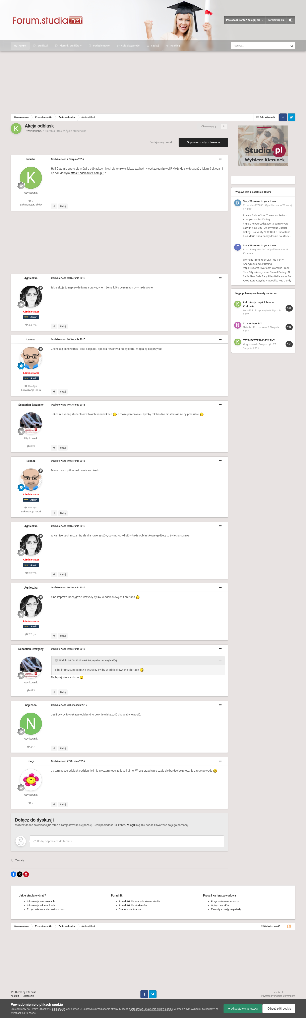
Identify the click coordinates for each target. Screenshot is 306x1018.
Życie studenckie (75, 131)
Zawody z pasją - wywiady (226, 909)
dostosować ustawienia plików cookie (151, 1008)
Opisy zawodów (220, 905)
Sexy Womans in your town (259, 201)
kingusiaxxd (250, 344)
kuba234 (248, 310)
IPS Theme (16, 992)
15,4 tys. (30, 386)
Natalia (247, 327)
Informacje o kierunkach (41, 905)
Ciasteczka (28, 996)
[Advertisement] (153, 81)
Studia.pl (42, 45)
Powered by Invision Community (278, 996)
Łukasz (31, 339)
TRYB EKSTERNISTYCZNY (259, 340)
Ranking (175, 45)
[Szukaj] (250, 45)
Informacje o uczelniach (41, 901)
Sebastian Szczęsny (31, 404)
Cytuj (63, 206)
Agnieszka (31, 278)
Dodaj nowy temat (160, 142)
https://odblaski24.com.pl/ (87, 173)
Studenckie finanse (130, 909)
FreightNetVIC (258, 249)
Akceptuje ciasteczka (243, 1008)
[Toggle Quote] (57, 660)
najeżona (31, 705)
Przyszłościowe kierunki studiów (45, 909)
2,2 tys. (31, 324)
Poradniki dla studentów (133, 905)
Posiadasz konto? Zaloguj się (244, 20)
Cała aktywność (129, 45)
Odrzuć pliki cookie (279, 1008)
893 (31, 446)
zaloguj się (133, 825)
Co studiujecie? (252, 323)
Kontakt (15, 996)
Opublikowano (67, 159)
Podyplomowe (101, 45)
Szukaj (154, 45)
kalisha (36, 131)
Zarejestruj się (276, 19)
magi (31, 761)
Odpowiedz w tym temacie (203, 142)
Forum (22, 45)
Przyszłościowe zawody (225, 901)
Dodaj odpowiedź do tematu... (54, 841)
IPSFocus (31, 992)
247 (31, 746)
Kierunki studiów (69, 45)
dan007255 (256, 205)
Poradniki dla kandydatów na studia (139, 901)
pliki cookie (58, 1008)
